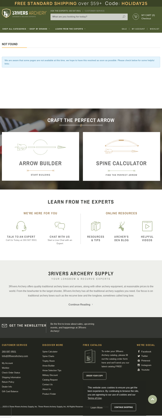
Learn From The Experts (70, 29)
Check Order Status (11, 372)
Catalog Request (50, 380)
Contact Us (47, 384)
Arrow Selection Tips (51, 370)
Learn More (97, 407)
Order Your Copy (94, 375)
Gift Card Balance (10, 391)
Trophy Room (48, 361)
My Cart (148, 15)
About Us (46, 389)
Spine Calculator (49, 351)
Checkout (146, 18)
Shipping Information (11, 377)
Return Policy (8, 382)
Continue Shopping (123, 407)
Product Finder (49, 394)
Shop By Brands (40, 29)
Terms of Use (95, 398)
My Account (138, 29)
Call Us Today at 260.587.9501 (21, 238)
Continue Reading (81, 304)
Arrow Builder (48, 366)
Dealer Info (7, 387)
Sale (124, 29)
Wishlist (154, 29)
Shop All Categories (15, 29)
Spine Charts (48, 356)
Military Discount (50, 375)
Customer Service (95, 11)
